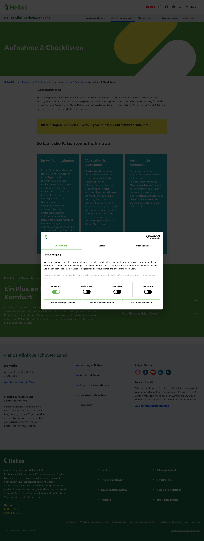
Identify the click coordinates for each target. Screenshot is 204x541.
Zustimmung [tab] (61, 246)
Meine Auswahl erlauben (102, 303)
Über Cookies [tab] (142, 246)
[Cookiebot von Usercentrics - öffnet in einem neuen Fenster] (148, 237)
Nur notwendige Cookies (63, 303)
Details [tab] (102, 246)
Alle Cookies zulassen (141, 303)
